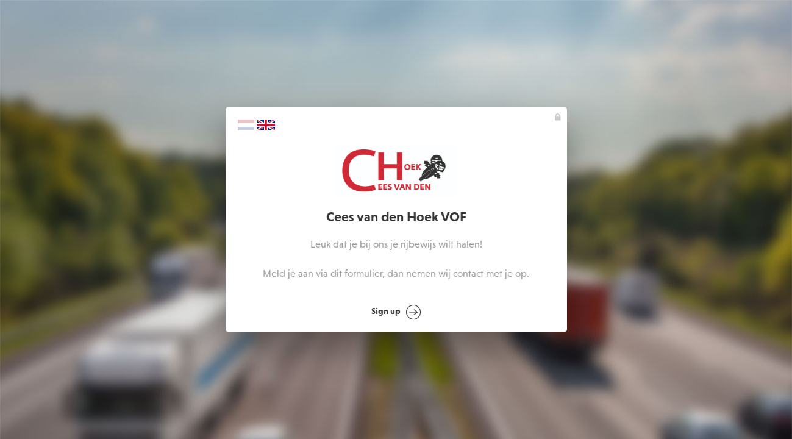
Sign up (396, 312)
